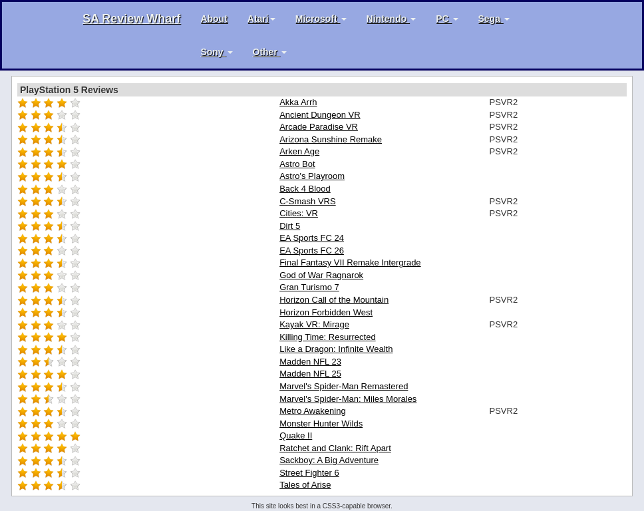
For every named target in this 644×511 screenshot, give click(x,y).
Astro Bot (297, 164)
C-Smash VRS (307, 201)
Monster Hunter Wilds (321, 423)
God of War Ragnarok (321, 275)
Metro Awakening (312, 411)
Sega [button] (494, 18)
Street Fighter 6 (309, 473)
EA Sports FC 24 (311, 238)
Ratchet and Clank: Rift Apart (335, 448)
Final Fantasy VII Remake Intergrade (349, 262)
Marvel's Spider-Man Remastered (343, 386)
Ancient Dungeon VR (319, 115)
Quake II (295, 435)
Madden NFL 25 (310, 374)
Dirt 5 (289, 226)
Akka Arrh (298, 102)
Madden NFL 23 (310, 362)
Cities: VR (298, 213)
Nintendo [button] (391, 18)
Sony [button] (216, 52)
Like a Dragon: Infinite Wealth (336, 349)
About (213, 18)
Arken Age (299, 151)
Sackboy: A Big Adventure (329, 460)
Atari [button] (261, 18)
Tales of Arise (305, 485)
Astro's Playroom (312, 176)
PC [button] (447, 18)
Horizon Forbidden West (326, 312)
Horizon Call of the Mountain (334, 300)
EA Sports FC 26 (311, 251)
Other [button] (270, 52)
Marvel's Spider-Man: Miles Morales (347, 399)
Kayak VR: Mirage (314, 324)
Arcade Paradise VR (318, 127)
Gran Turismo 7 (309, 287)
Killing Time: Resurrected (327, 337)
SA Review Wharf (131, 18)
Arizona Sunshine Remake (330, 139)
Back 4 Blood (305, 189)
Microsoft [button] (321, 18)
